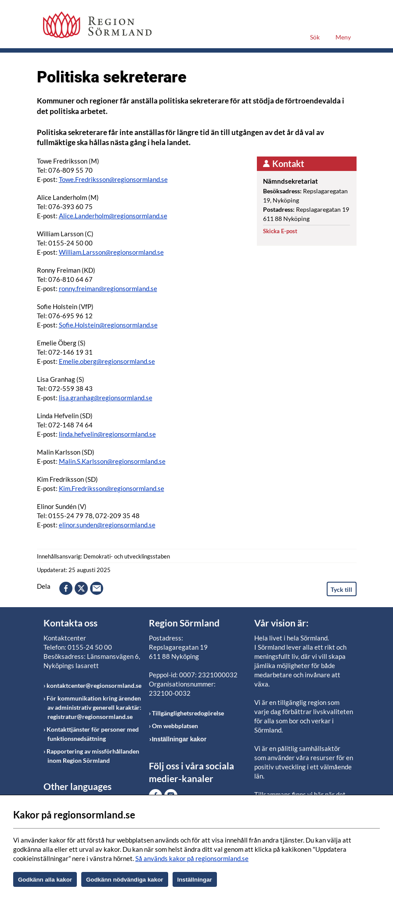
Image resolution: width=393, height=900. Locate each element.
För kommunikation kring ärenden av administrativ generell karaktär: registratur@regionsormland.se (94, 707)
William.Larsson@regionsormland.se (111, 252)
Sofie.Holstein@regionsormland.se (108, 325)
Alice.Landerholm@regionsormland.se (113, 216)
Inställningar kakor (179, 739)
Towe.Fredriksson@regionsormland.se (113, 179)
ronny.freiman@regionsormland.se (108, 288)
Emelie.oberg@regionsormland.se (107, 361)
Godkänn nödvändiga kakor (124, 879)
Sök (315, 37)
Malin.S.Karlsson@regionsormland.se (112, 461)
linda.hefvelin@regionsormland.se (107, 434)
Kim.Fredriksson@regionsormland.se (111, 488)
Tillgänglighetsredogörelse (188, 713)
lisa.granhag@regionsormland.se (105, 398)
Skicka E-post (280, 231)
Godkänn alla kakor (45, 879)
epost (96, 588)
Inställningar (194, 879)
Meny (343, 37)
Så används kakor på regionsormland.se (192, 858)
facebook (65, 588)
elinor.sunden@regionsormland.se (107, 525)
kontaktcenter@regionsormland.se (94, 685)
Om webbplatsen (175, 725)
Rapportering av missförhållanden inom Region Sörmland (93, 755)
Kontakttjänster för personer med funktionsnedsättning (93, 734)
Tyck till (341, 589)
